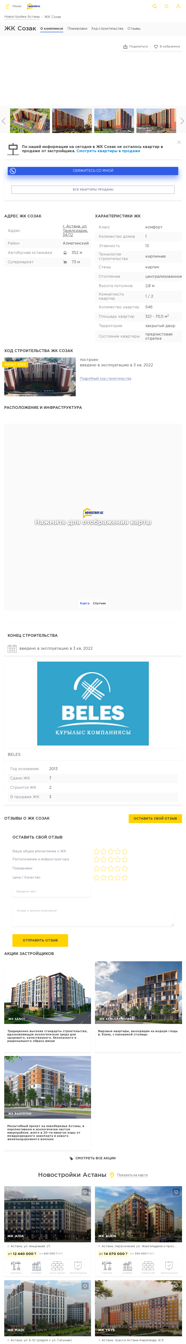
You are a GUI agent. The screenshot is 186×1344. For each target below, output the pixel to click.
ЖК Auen (107, 1236)
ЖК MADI (15, 1330)
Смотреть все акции (92, 1158)
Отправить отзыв (40, 940)
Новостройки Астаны (22, 16)
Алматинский (76, 243)
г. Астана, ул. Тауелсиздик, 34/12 (75, 231)
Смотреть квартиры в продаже (108, 151)
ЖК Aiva (15, 1236)
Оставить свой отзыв (155, 818)
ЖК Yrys (106, 1330)
